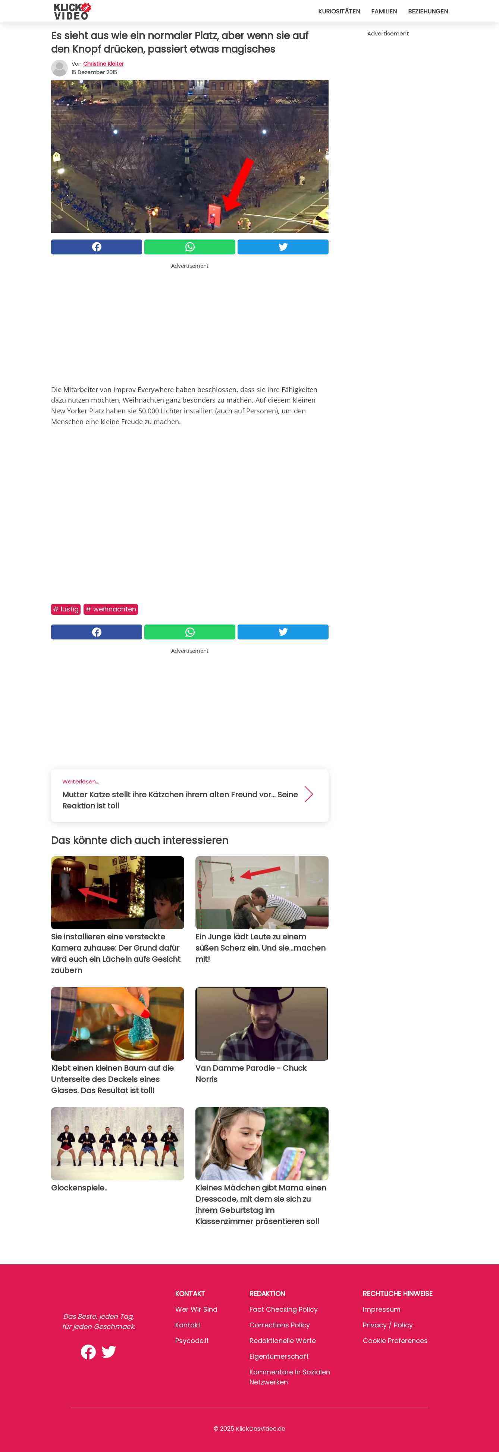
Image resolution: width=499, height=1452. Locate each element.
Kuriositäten (339, 11)
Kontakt (188, 1325)
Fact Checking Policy (284, 1309)
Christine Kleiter (103, 64)
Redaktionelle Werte (283, 1340)
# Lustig (66, 609)
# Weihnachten (110, 609)
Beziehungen (428, 11)
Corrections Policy (280, 1325)
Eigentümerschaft (279, 1356)
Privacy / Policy (388, 1325)
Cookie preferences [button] (395, 1340)
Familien (384, 11)
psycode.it (192, 1340)
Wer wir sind (196, 1309)
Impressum (382, 1309)
